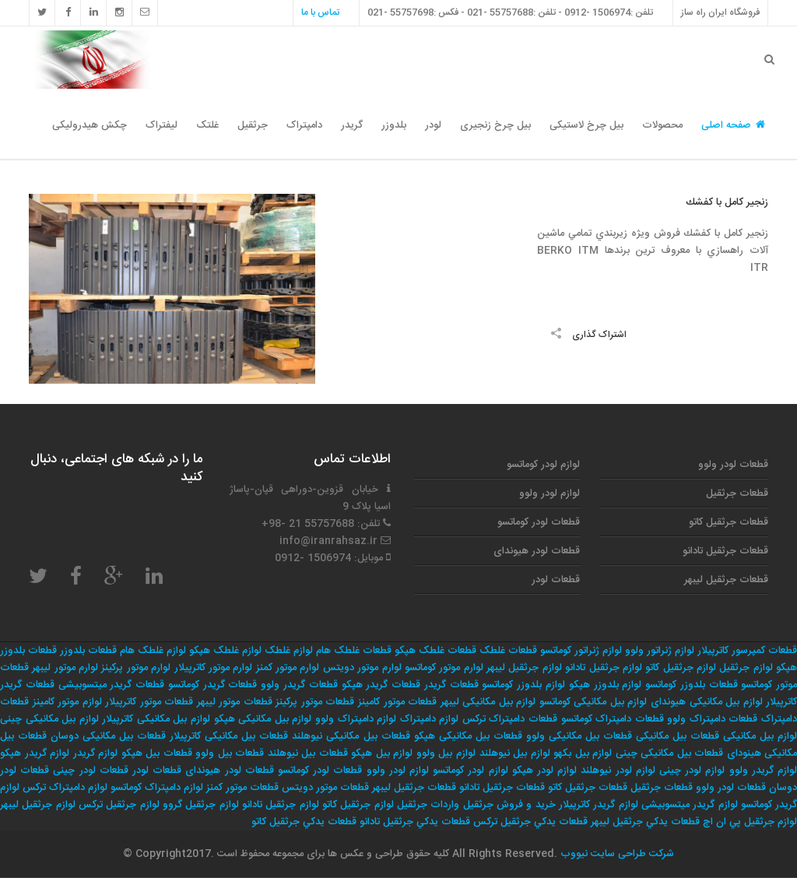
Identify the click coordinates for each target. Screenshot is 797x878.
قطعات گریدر (451, 685)
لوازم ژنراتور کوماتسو (581, 650)
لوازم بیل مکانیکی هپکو (263, 719)
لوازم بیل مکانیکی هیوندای (707, 702)
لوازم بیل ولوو (446, 753)
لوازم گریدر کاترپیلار (598, 804)
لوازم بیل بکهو (582, 753)
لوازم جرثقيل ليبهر (37, 804)
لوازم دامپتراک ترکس (65, 787)
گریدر (352, 125)
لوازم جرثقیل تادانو (603, 667)
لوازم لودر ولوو (549, 493)
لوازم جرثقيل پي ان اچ (750, 822)
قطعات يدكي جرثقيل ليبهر (645, 822)
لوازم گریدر (95, 753)
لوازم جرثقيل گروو (201, 804)
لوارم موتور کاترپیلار (213, 667)
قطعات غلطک (508, 650)
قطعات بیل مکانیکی (677, 736)
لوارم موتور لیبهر (65, 667)
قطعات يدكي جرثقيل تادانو (415, 822)
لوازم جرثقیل (745, 667)
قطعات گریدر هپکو (381, 685)
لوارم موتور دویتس (362, 667)
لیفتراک (161, 125)
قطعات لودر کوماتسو (538, 522)
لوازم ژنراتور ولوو (659, 650)
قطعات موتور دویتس (325, 787)
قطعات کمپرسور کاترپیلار (747, 650)
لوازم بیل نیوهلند (514, 753)
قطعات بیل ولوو (229, 753)
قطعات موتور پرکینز (315, 702)
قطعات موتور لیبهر (234, 702)
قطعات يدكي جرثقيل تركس (530, 822)
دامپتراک (304, 125)
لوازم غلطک (289, 650)
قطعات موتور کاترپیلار (149, 702)
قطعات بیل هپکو (156, 753)
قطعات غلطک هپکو (435, 650)
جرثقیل (252, 125)
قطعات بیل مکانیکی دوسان (108, 736)
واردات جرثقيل (428, 804)
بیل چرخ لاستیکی (586, 125)
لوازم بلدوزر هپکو (605, 685)
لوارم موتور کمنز (288, 667)
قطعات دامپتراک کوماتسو (612, 719)
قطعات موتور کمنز (242, 787)
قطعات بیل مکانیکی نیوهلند (350, 736)
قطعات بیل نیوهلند (308, 753)
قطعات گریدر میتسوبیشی (111, 685)
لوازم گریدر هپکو (34, 753)
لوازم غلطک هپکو (225, 650)
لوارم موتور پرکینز (135, 667)
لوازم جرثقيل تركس (119, 804)
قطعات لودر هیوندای (536, 551)
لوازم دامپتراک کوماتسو (157, 787)
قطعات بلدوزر (88, 650)
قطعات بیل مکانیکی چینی (670, 753)
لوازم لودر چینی (692, 770)
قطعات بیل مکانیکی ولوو (579, 736)
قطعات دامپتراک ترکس (509, 719)
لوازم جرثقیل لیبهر (524, 667)
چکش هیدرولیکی (89, 125)
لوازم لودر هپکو (544, 770)
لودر (433, 125)
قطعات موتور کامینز (397, 702)
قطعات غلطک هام (353, 650)
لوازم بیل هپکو (382, 753)
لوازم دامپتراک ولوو (355, 719)
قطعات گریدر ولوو (299, 685)
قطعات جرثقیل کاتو (728, 522)
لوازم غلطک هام (153, 650)
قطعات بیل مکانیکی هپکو (468, 736)
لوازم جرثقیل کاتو (680, 667)
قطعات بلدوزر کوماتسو (691, 685)
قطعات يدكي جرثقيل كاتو (303, 822)
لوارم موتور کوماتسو (444, 667)
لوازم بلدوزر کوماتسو (523, 685)
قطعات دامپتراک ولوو (712, 719)
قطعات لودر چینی (90, 770)
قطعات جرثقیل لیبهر (726, 580)
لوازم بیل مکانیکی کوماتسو (593, 702)
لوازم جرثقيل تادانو (280, 804)
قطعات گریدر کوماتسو (213, 685)
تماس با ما (320, 12)
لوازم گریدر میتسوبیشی (689, 804)
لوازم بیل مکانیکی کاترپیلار (156, 719)
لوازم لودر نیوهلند (618, 770)
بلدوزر (393, 125)
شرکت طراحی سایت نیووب (615, 853)
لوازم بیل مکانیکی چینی (49, 719)
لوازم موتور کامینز (67, 702)
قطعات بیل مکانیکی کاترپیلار (229, 736)
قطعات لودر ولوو (733, 465)
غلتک (207, 125)
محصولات (662, 125)
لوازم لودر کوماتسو (543, 465)
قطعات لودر (556, 580)
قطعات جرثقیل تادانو (725, 551)
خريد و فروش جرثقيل (509, 804)
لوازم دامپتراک (429, 719)
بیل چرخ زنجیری (495, 125)
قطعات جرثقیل (737, 493)
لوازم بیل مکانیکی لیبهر (488, 702)
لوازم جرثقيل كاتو (358, 804)
